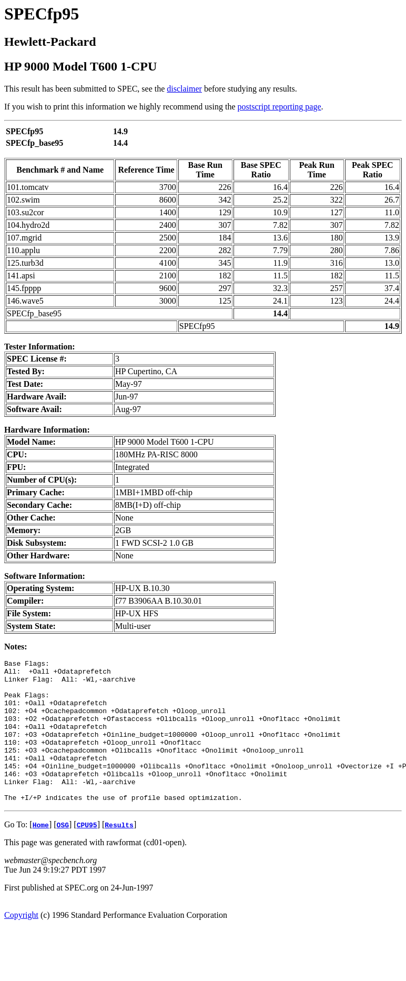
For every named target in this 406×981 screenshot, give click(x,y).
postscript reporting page (279, 106)
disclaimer (184, 88)
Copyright (21, 943)
